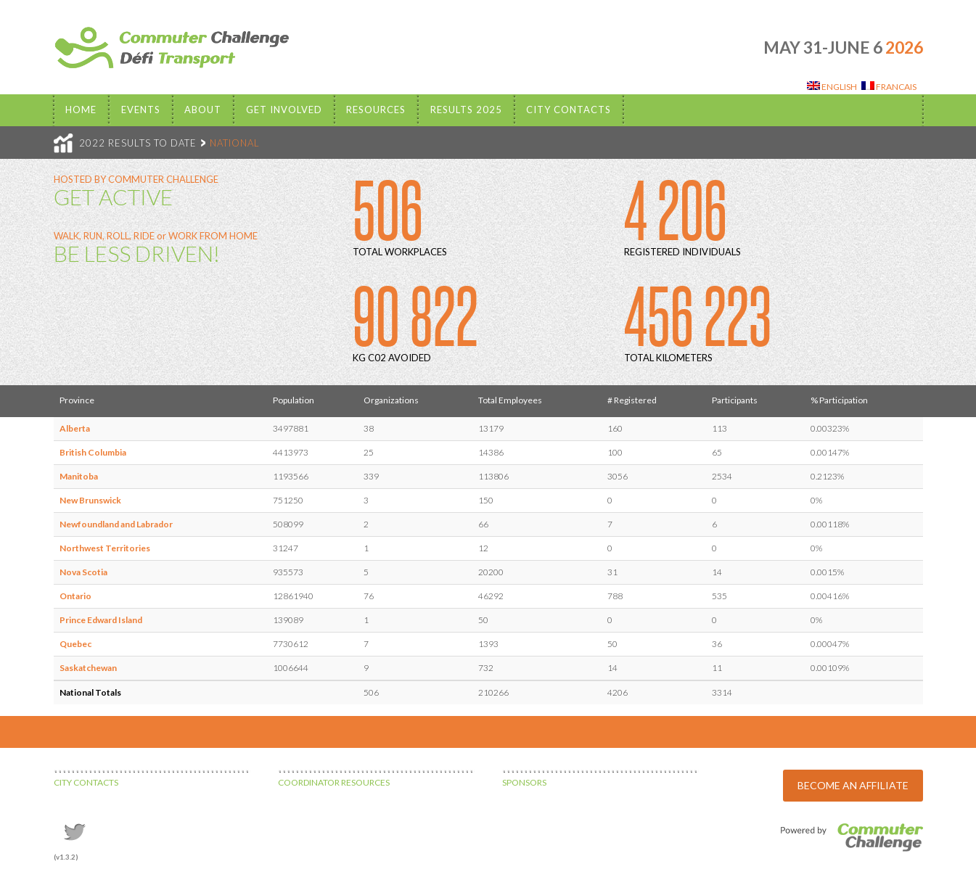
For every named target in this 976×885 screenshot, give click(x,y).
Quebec (75, 643)
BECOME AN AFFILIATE (853, 785)
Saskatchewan (88, 667)
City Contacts (568, 109)
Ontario (75, 595)
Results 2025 (466, 109)
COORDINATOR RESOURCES (334, 782)
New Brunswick (90, 500)
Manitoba (79, 476)
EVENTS (140, 109)
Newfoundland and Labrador (116, 524)
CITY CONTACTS (86, 782)
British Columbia (93, 452)
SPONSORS (524, 782)
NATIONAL (235, 143)
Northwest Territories (105, 548)
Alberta (75, 428)
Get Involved (284, 109)
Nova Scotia (83, 572)
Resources (376, 109)
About (202, 109)
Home (81, 109)
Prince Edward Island (101, 619)
